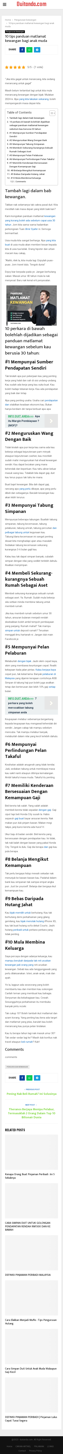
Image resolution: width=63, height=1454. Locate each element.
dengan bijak (24, 661)
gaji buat (19, 818)
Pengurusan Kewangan (17, 1067)
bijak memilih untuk (20, 912)
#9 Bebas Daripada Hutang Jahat (28, 174)
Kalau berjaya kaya (46, 669)
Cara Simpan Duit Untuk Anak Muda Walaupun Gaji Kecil (31, 1370)
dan (46, 846)
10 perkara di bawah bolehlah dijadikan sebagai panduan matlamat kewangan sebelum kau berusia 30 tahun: (29, 125)
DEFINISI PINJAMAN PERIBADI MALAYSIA (28, 1275)
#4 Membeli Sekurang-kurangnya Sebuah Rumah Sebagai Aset (31, 149)
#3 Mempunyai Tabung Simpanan (26, 144)
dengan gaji (45, 809)
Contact (22, 1451)
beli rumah (27, 1041)
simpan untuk (12, 630)
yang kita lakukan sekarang (34, 99)
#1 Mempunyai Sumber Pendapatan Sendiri (28, 134)
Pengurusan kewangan (15, 32)
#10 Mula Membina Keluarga (26, 178)
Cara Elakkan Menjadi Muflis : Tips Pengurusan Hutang (31, 1322)
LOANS (50, 1446)
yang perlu (25, 488)
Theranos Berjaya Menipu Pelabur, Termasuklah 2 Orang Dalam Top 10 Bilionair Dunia (31, 1113)
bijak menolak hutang (32, 921)
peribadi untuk (21, 929)
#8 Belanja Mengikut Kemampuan (28, 170)
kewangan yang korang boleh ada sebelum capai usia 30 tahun (30, 220)
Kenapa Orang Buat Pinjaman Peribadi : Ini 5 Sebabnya (30, 1176)
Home (9, 1446)
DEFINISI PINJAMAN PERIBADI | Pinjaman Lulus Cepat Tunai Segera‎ (31, 1419)
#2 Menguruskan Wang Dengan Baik (28, 140)
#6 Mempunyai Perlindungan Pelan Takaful (31, 159)
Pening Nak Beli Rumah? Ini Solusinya (31, 1093)
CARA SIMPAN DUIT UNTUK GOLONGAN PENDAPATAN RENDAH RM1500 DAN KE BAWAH (27, 1226)
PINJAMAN (39, 1446)
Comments (20, 181)
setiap (52, 686)
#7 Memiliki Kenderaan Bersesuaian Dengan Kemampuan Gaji (28, 164)
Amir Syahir (31, 229)
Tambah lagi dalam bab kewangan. (27, 118)
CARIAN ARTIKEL (23, 1446)
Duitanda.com (32, 4)
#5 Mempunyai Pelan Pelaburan (26, 155)
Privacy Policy (35, 1451)
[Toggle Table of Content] (50, 113)
